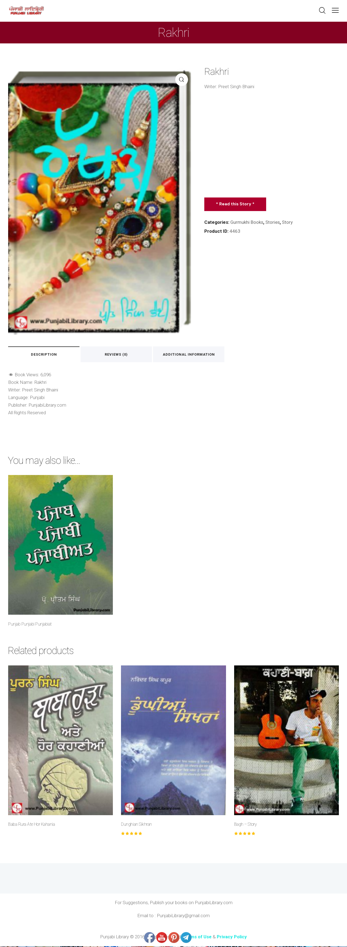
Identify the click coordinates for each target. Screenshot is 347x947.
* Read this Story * (236, 204)
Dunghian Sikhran (136, 825)
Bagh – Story (245, 825)
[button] (335, 10)
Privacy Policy (232, 937)
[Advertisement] (271, 144)
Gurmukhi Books (247, 222)
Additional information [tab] (199, 355)
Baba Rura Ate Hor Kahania (31, 825)
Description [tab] (46, 355)
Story (288, 222)
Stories (273, 222)
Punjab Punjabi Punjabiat (29, 624)
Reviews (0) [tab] (122, 355)
